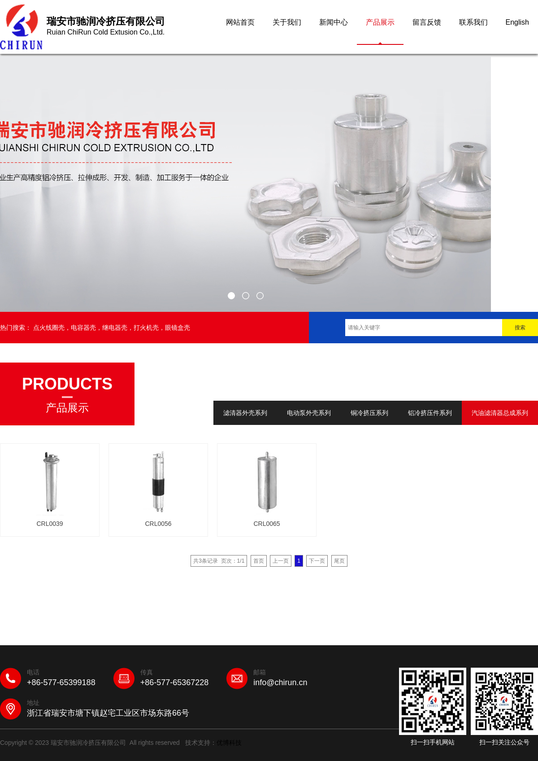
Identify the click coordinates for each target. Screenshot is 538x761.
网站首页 (240, 22)
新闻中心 (333, 22)
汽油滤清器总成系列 (500, 412)
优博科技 (229, 742)
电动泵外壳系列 (309, 412)
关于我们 (287, 22)
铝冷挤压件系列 (430, 412)
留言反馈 (426, 22)
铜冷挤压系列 (369, 412)
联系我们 (473, 22)
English (517, 22)
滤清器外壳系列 (245, 412)
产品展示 (380, 22)
